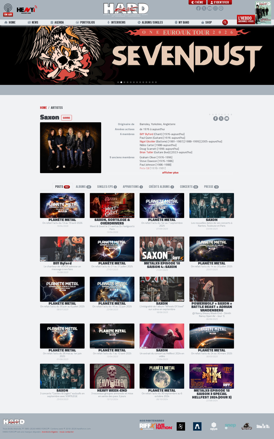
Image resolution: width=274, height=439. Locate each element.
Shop (206, 22)
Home (10, 22)
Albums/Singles (150, 22)
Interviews (116, 22)
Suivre (66, 117)
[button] (197, 2)
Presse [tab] (211, 186)
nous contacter (67, 431)
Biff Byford (146, 134)
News (32, 22)
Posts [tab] (62, 186)
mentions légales (50, 431)
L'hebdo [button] (246, 19)
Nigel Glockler (147, 141)
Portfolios (85, 22)
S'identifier (220, 2)
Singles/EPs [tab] (107, 186)
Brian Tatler (146, 152)
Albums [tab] (83, 186)
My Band (182, 22)
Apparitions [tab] (133, 186)
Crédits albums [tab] (161, 186)
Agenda (57, 22)
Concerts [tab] (189, 186)
